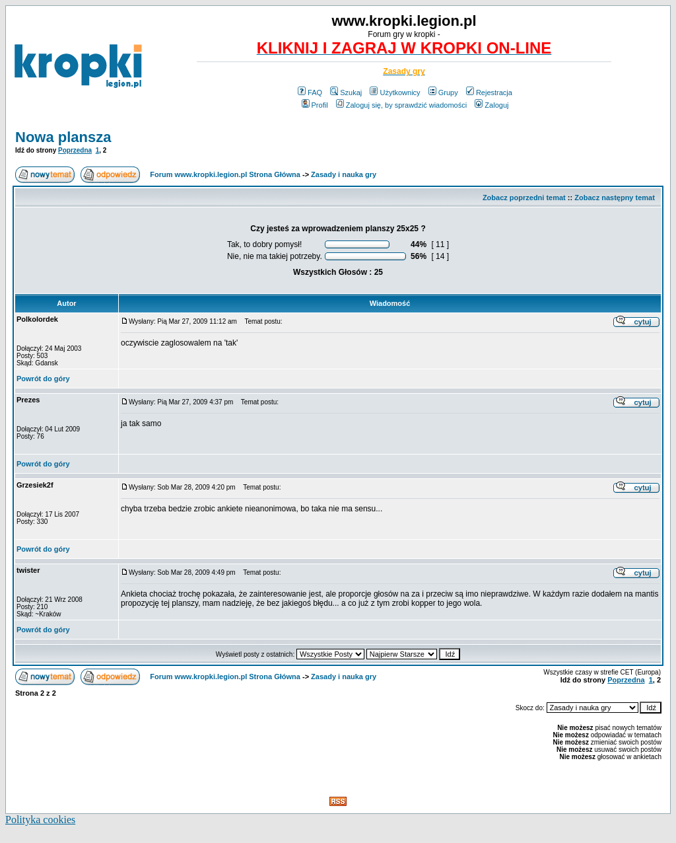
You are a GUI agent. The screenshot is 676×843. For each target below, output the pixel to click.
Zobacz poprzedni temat (524, 198)
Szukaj (346, 92)
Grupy (443, 92)
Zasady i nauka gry (343, 174)
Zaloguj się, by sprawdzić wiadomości (401, 105)
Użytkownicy (395, 92)
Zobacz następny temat (614, 198)
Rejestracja (489, 92)
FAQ (310, 92)
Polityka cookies (40, 819)
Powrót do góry (43, 379)
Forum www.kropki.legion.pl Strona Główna (225, 174)
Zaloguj (491, 105)
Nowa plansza (63, 137)
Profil (315, 105)
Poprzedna (75, 150)
